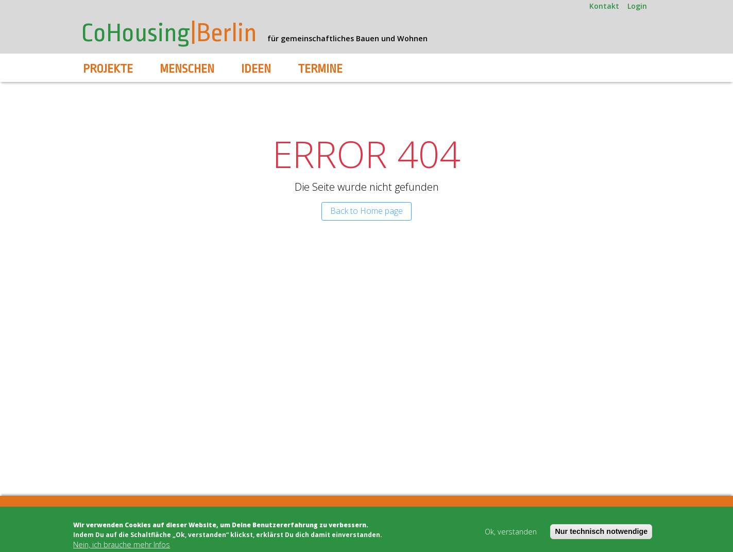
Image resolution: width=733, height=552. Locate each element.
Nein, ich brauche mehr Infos (121, 545)
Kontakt (604, 6)
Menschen (187, 69)
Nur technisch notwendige (601, 532)
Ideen (256, 69)
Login (637, 6)
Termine (320, 69)
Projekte (108, 69)
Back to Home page (366, 210)
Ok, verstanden (511, 532)
